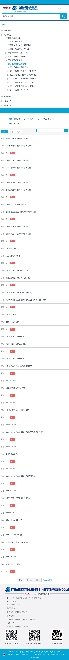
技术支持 (10, 619)
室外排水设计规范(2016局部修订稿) (19, 234)
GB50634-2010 (11, 491)
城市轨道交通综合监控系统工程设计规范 (20, 476)
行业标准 (34, 119)
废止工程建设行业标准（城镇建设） (24, 75)
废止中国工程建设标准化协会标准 (23, 79)
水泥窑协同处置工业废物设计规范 (18, 498)
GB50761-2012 (11, 403)
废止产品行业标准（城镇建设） (22, 86)
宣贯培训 (10, 626)
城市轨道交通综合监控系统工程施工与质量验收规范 (25, 432)
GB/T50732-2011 (11, 425)
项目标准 (14, 124)
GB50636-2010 (11, 469)
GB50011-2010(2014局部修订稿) (17, 182)
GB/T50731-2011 (11, 447)
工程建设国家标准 (15, 41)
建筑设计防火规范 (12, 322)
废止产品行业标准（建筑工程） (22, 82)
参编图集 (25, 626)
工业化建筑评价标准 (13, 256)
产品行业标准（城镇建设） (18, 56)
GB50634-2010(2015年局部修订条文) (19, 293)
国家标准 (19, 119)
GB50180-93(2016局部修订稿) (16, 204)
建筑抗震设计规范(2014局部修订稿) (19, 190)
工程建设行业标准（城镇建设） (20, 49)
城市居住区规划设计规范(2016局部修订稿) (21, 212)
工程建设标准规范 (13, 38)
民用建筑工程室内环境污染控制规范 (19, 366)
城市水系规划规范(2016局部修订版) (19, 146)
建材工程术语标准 (12, 454)
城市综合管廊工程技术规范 (15, 388)
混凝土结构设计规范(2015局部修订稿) (19, 278)
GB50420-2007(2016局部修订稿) (17, 160)
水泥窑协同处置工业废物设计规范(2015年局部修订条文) (26, 300)
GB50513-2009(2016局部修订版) (17, 138)
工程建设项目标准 (15, 60)
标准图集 (7, 30)
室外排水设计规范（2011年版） (17, 542)
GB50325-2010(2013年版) (15, 359)
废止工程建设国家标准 (19, 67)
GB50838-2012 (11, 381)
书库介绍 (10, 612)
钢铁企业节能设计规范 (14, 520)
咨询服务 (18, 626)
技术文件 (7, 101)
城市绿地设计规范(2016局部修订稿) (19, 168)
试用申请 (18, 619)
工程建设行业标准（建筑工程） (20, 45)
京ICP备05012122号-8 (38, 654)
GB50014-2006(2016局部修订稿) (17, 226)
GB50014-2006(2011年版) (15, 535)
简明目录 (18, 612)
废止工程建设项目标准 (19, 90)
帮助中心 (33, 619)
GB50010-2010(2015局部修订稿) (17, 271)
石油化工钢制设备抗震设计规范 (17, 410)
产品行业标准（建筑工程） (18, 53)
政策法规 (7, 96)
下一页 (29, 580)
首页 (20, 580)
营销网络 (25, 612)
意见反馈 (25, 619)
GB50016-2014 (11, 315)
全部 (10, 119)
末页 (38, 580)
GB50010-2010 (11, 557)
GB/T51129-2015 (11, 248)
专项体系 (7, 106)
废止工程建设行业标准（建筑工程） (24, 71)
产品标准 (48, 119)
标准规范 (7, 35)
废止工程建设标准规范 (17, 64)
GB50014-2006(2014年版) (15, 337)
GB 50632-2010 (11, 513)
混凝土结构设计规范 (13, 564)
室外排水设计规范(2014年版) (16, 344)
